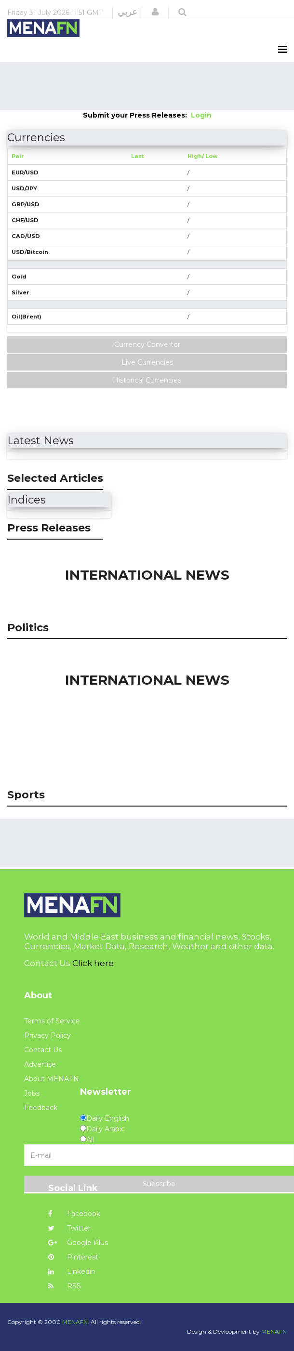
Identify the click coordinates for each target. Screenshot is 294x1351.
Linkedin (71, 1271)
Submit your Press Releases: (137, 115)
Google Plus (78, 1242)
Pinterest (73, 1257)
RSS (64, 1286)
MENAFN (274, 1331)
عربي (127, 12)
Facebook (74, 1213)
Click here (93, 963)
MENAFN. (75, 1321)
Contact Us (43, 1050)
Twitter (69, 1228)
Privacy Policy (47, 1035)
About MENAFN (51, 1078)
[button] (155, 12)
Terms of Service (52, 1021)
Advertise (40, 1064)
